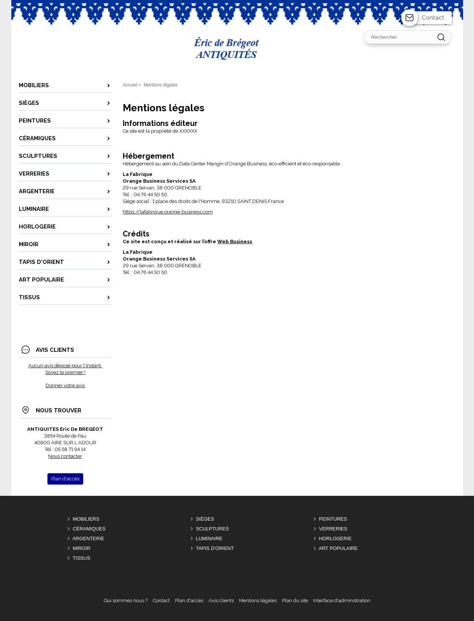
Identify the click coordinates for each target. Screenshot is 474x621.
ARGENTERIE (88, 538)
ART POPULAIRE (338, 548)
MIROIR (81, 548)
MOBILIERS (86, 519)
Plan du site (295, 600)
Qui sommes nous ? (126, 600)
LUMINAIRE (209, 538)
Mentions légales (258, 600)
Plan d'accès (189, 600)
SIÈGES (205, 519)
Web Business (234, 241)
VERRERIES (333, 529)
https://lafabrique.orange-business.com (168, 212)
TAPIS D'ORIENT (215, 548)
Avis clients (221, 600)
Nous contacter (65, 456)
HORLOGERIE (335, 538)
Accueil (130, 85)
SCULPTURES (212, 529)
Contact (433, 17)
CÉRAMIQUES (89, 529)
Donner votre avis (65, 385)
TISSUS (81, 558)
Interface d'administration (341, 600)
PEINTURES (333, 519)
